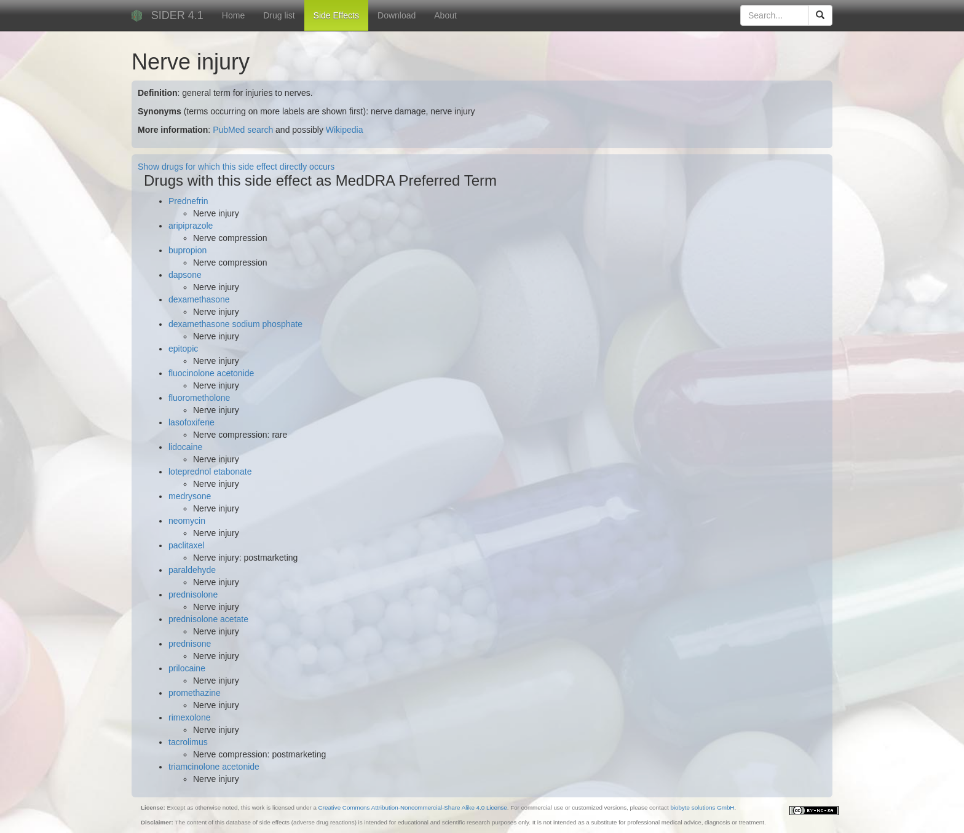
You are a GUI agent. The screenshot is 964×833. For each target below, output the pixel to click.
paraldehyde (192, 570)
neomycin (186, 521)
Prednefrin (188, 201)
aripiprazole (190, 226)
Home (233, 15)
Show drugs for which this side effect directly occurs (236, 167)
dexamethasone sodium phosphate (235, 324)
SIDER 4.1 (177, 15)
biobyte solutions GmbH (702, 807)
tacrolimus (188, 742)
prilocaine (186, 668)
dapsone (185, 275)
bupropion (187, 250)
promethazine (194, 693)
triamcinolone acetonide (213, 767)
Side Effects (336, 15)
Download (396, 15)
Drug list (278, 15)
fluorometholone (199, 398)
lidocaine (185, 447)
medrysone (189, 496)
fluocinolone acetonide (211, 373)
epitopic (183, 348)
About (445, 15)
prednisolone (193, 594)
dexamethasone (199, 299)
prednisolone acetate (208, 619)
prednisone (189, 644)
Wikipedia (344, 130)
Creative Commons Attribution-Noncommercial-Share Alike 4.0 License (412, 807)
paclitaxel (186, 545)
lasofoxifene (191, 422)
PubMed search (243, 130)
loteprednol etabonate (209, 471)
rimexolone (189, 717)
